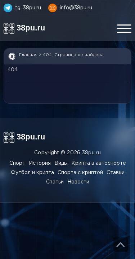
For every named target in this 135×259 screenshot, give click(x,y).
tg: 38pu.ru (28, 8)
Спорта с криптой (80, 173)
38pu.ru (91, 153)
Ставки (116, 173)
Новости (78, 182)
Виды (61, 163)
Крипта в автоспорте (98, 163)
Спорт (17, 163)
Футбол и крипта (32, 173)
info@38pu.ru (76, 8)
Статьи (55, 182)
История (40, 163)
